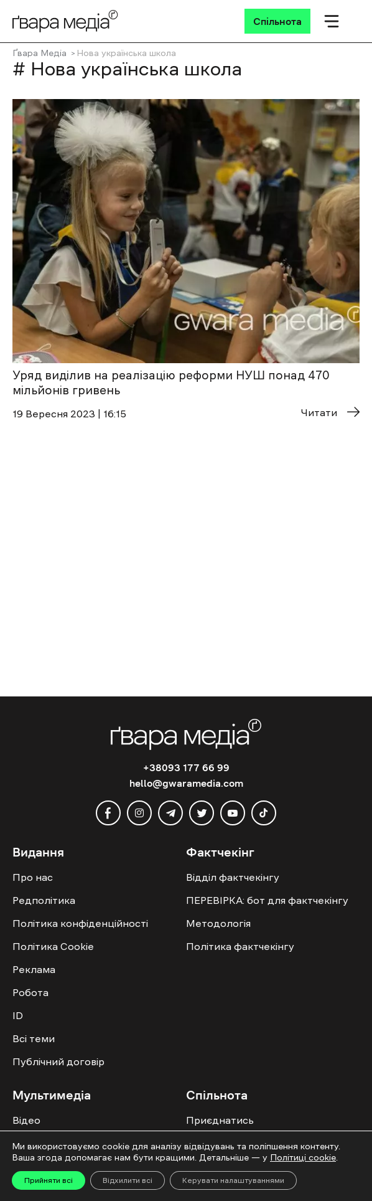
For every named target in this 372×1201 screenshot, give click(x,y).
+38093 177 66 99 (186, 767)
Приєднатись (220, 1120)
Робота (30, 992)
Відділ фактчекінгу (232, 877)
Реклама (33, 969)
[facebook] (108, 812)
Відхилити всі (127, 1180)
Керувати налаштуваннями (233, 1180)
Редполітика (43, 900)
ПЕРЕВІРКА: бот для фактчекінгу (267, 900)
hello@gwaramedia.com (186, 783)
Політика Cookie (53, 946)
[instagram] (139, 812)
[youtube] (232, 812)
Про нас (32, 877)
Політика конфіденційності (80, 923)
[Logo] (65, 21)
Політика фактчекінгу (240, 946)
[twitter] (201, 812)
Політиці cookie (303, 1157)
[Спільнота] (277, 21)
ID (17, 1015)
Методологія (218, 923)
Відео (26, 1120)
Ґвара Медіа (39, 53)
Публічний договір (58, 1061)
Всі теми (33, 1038)
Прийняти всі (48, 1180)
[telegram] (170, 812)
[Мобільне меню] (331, 21)
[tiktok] (263, 812)
